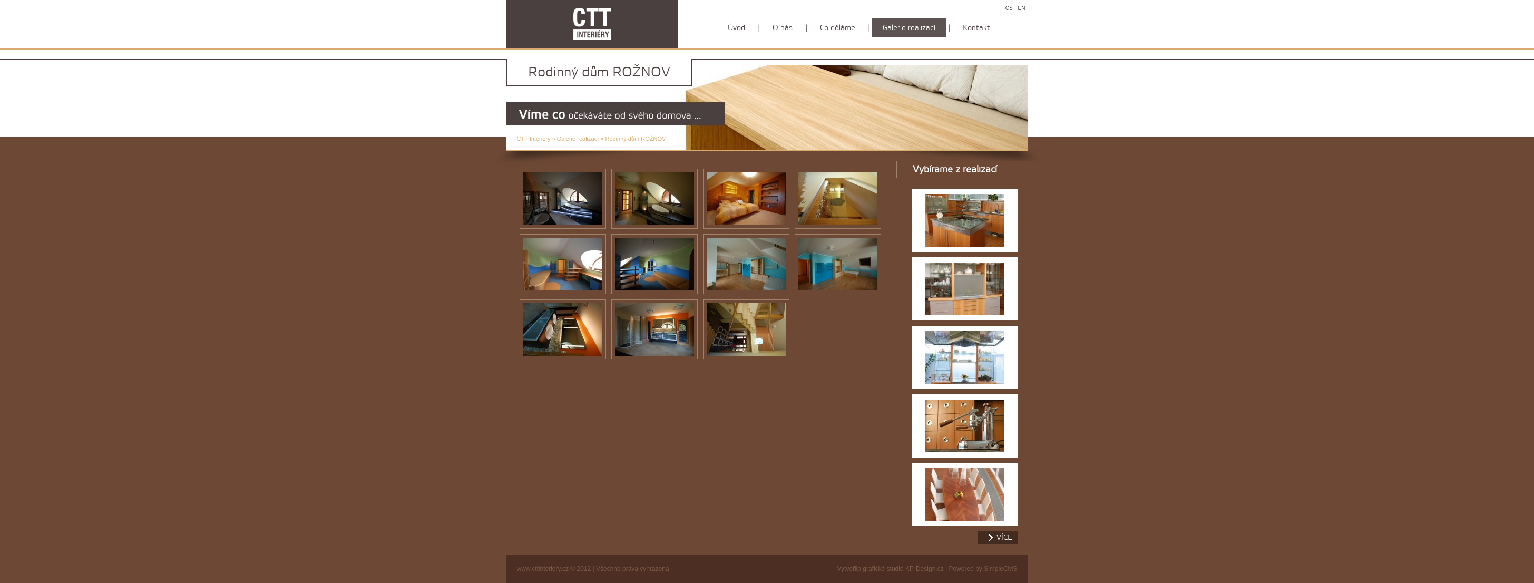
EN (1021, 8)
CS (1009, 8)
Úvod (736, 28)
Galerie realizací (578, 138)
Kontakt (976, 28)
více (1004, 537)
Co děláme (837, 28)
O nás (783, 28)
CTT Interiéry (534, 138)
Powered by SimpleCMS (983, 568)
